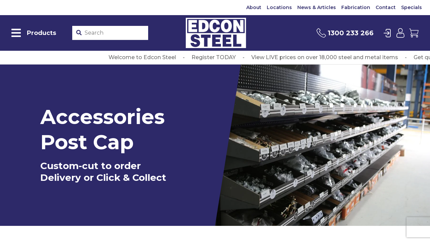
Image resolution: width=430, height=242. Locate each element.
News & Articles (316, 7)
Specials (411, 7)
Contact (386, 7)
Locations (279, 7)
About (253, 7)
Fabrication (355, 7)
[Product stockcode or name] (115, 33)
